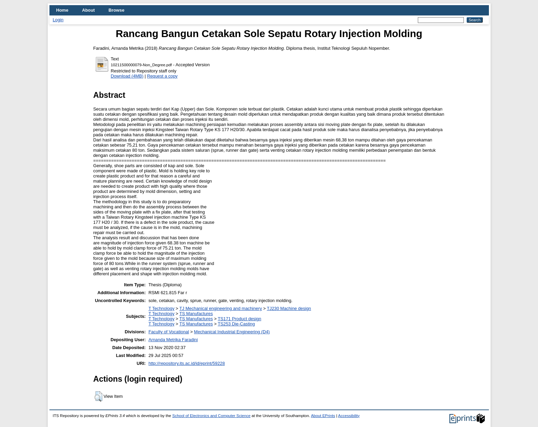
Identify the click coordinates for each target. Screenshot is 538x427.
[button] (98, 396)
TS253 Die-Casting (236, 323)
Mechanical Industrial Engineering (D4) (232, 331)
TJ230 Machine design (289, 308)
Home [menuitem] (62, 10)
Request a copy (162, 76)
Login (58, 19)
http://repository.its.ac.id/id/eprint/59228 (186, 363)
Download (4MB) (127, 76)
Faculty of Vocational (168, 331)
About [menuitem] (88, 10)
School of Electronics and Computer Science (211, 416)
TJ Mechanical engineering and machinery (220, 308)
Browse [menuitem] (116, 10)
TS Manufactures (196, 313)
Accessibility (349, 416)
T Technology (161, 308)
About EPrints (323, 416)
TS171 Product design (239, 318)
